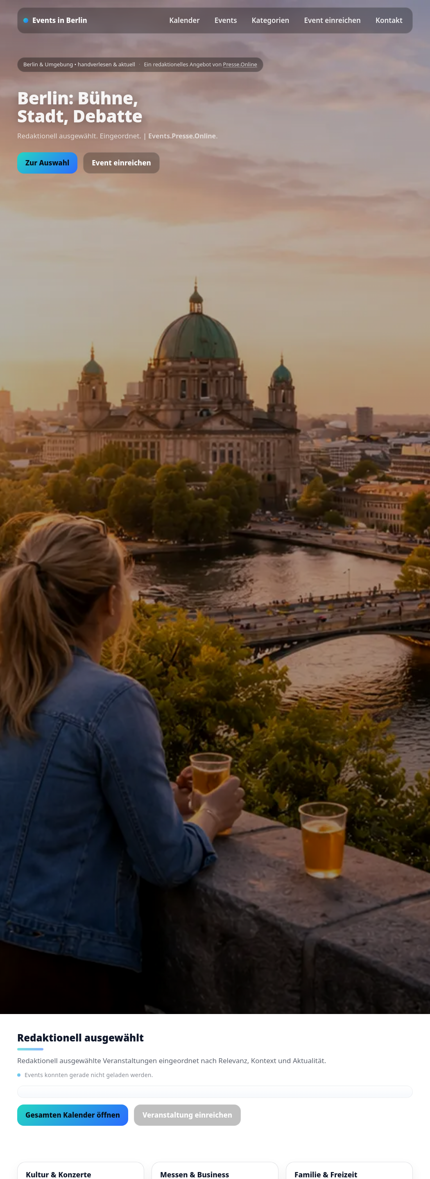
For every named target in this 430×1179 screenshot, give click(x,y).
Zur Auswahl (47, 162)
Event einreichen (332, 20)
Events (226, 20)
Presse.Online (240, 64)
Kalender (184, 20)
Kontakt (389, 20)
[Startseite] (55, 20)
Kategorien (271, 20)
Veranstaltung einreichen (187, 1115)
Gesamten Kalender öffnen (72, 1115)
